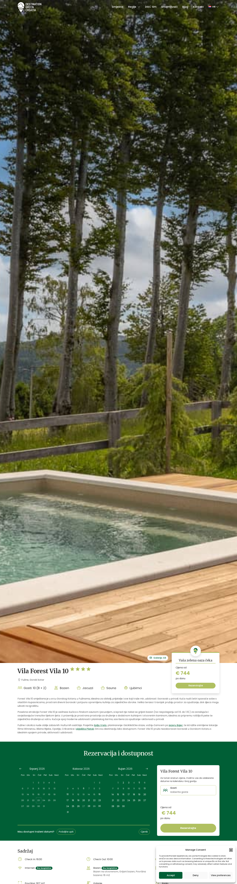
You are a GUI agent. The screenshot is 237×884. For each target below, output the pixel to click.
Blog (185, 7)
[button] (230, 849)
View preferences (221, 875)
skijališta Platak (85, 729)
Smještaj (117, 7)
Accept (171, 875)
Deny (196, 875)
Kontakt (198, 7)
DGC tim (150, 7)
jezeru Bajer (176, 725)
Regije (134, 7)
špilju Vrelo (100, 725)
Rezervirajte (195, 685)
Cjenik (144, 831)
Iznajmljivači (169, 7)
